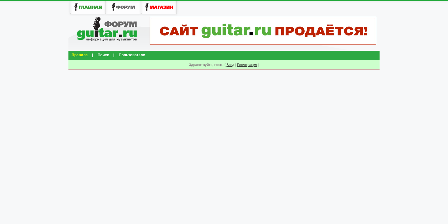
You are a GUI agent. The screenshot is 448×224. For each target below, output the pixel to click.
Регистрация (247, 65)
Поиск (103, 55)
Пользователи (132, 55)
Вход (230, 65)
